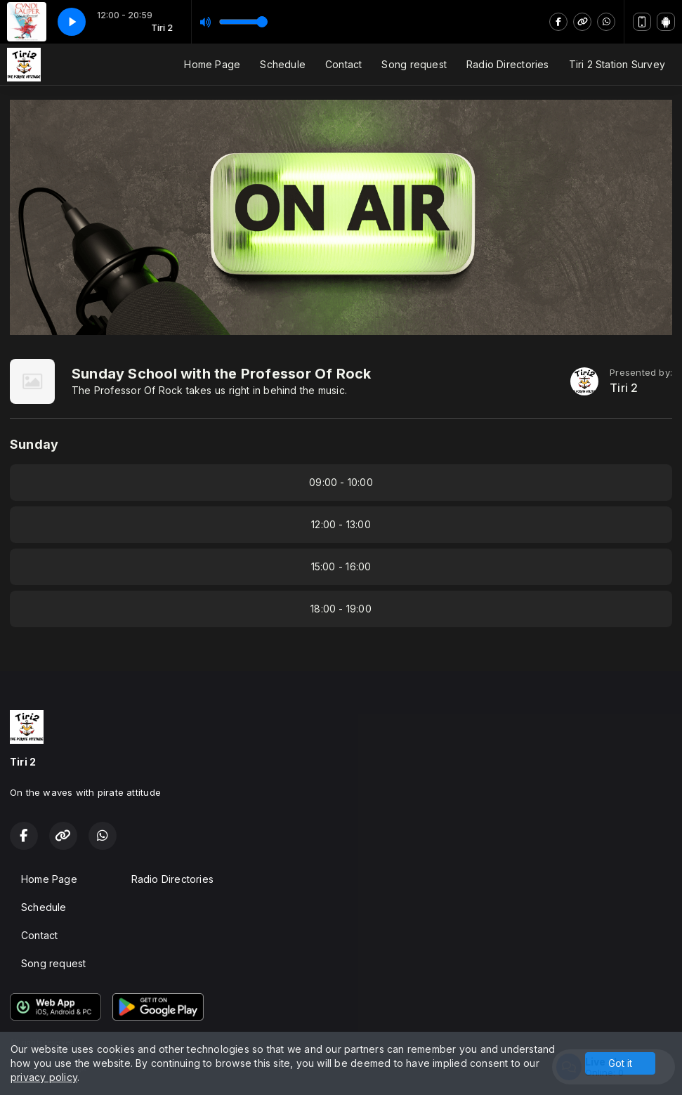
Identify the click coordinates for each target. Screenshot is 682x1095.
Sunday (34, 444)
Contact (343, 64)
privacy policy (44, 1077)
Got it (620, 1063)
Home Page (212, 64)
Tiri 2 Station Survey (617, 64)
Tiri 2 (624, 388)
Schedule (283, 64)
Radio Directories (507, 64)
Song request (414, 64)
